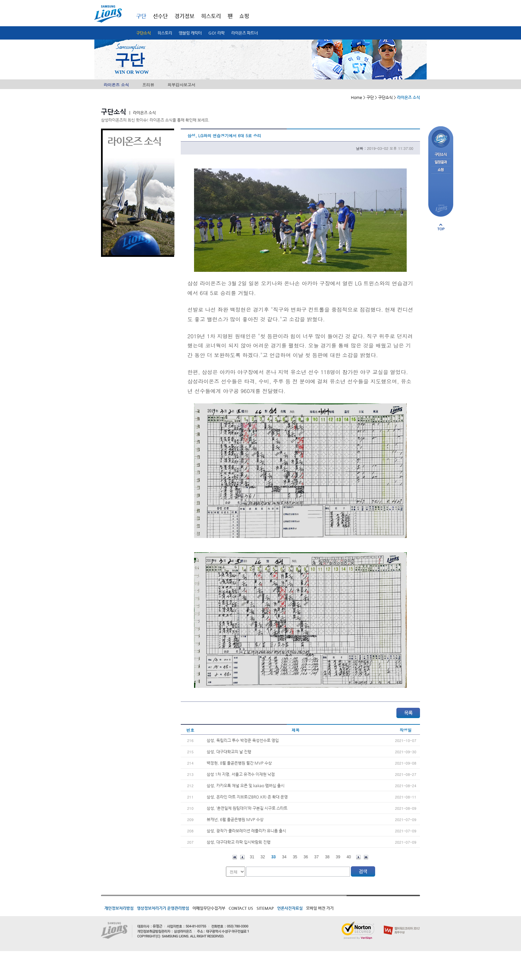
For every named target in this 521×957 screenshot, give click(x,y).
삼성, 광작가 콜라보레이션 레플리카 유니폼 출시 (246, 830)
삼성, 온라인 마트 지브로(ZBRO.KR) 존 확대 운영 (247, 797)
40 (349, 857)
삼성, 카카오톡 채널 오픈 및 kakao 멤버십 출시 (245, 785)
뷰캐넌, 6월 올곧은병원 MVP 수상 (235, 819)
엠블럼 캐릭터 (190, 33)
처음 (235, 857)
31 (252, 857)
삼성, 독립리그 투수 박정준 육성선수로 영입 (243, 740)
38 (327, 857)
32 (262, 857)
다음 (358, 857)
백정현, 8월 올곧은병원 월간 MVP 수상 (239, 763)
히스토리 (164, 33)
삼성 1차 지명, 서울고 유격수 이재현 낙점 (241, 774)
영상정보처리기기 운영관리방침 (163, 908)
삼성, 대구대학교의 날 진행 (229, 751)
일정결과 (440, 162)
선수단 (160, 16)
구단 (141, 16)
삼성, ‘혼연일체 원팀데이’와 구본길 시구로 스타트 (247, 808)
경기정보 (184, 16)
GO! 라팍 (216, 33)
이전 (242, 857)
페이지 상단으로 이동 (441, 227)
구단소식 (143, 33)
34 (284, 857)
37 (316, 857)
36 (306, 857)
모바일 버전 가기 (320, 908)
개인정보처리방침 (119, 908)
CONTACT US (241, 908)
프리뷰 (148, 84)
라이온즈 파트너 (244, 33)
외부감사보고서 (181, 84)
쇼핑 (244, 16)
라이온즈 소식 (116, 84)
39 (338, 857)
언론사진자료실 (290, 908)
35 (295, 857)
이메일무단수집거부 (208, 908)
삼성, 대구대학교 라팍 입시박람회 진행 (238, 842)
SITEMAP (265, 908)
